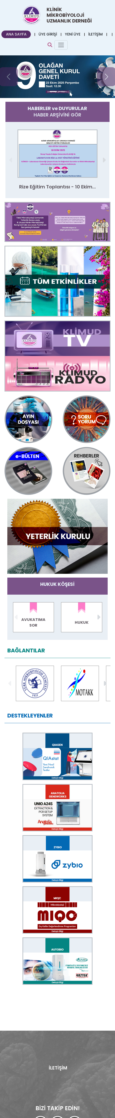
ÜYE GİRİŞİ (48, 34)
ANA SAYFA (16, 34)
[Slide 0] (53, 91)
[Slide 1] (61, 91)
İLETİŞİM (95, 34)
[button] (104, 160)
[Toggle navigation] (61, 45)
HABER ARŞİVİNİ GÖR (57, 114)
